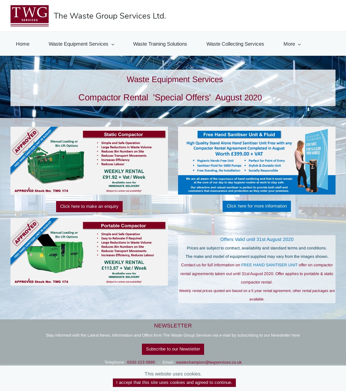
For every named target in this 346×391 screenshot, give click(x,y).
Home (22, 44)
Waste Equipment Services (81, 44)
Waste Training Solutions (160, 44)
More (292, 44)
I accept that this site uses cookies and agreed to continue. (174, 382)
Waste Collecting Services (235, 44)
